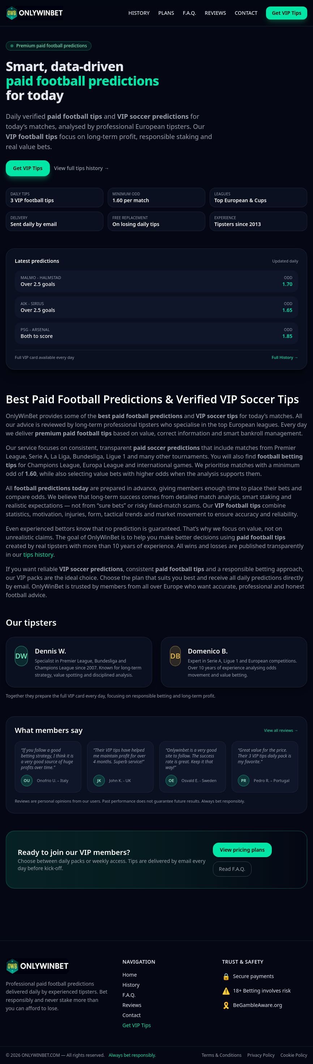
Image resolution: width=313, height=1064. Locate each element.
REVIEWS (215, 12)
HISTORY (139, 12)
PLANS (166, 12)
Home (130, 974)
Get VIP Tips (137, 1025)
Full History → (285, 357)
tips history (38, 555)
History (131, 984)
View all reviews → (281, 730)
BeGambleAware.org (257, 1005)
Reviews (132, 1005)
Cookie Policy (293, 1055)
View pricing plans (242, 849)
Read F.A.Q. (232, 868)
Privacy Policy (261, 1055)
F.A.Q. (189, 12)
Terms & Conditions (221, 1055)
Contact (132, 1015)
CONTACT (246, 12)
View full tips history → (82, 168)
